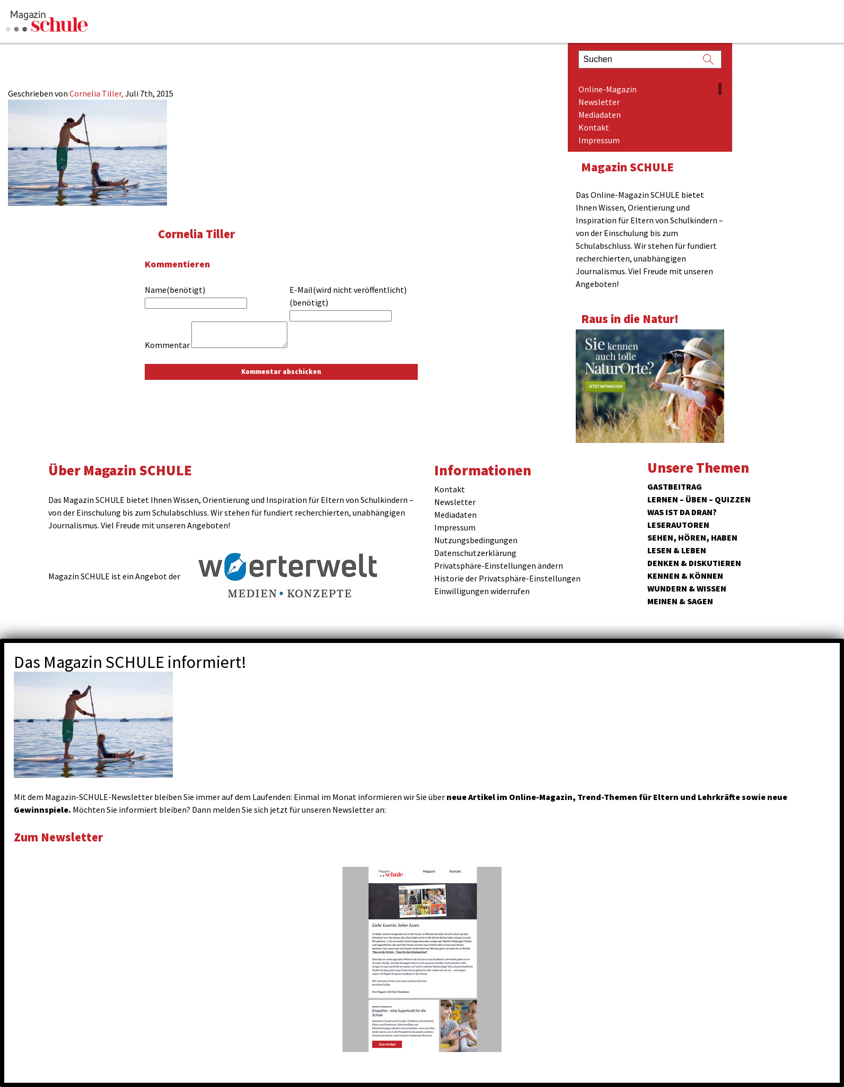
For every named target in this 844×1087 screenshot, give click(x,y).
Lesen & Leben (676, 550)
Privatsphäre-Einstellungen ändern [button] (498, 565)
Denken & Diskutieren (694, 563)
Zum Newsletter (58, 837)
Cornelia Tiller (196, 233)
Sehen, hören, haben (692, 537)
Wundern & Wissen (686, 588)
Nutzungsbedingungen (475, 540)
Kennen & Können (685, 575)
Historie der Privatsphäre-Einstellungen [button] (507, 578)
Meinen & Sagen (680, 601)
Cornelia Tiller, (97, 93)
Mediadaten (599, 114)
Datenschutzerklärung (475, 552)
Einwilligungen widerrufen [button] (482, 591)
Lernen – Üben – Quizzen (699, 499)
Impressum (599, 140)
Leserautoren (678, 524)
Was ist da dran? (682, 512)
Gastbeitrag (674, 486)
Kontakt (593, 127)
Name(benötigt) (175, 289)
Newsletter (599, 102)
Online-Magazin (607, 89)
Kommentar (167, 345)
